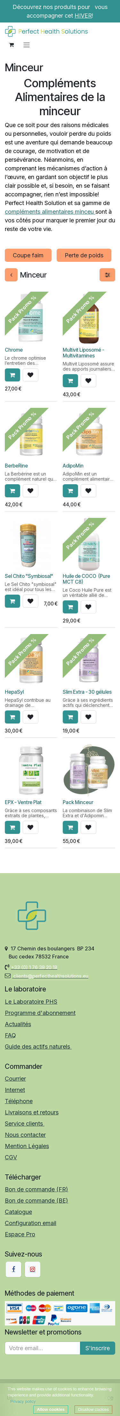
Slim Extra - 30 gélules (87, 692)
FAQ (10, 1035)
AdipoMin (73, 466)
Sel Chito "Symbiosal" (29, 576)
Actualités (18, 1024)
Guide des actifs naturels (38, 1046)
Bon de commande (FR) (36, 1189)
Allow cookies (51, 1409)
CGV (11, 1157)
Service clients (24, 1123)
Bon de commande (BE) (36, 1200)
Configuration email (30, 1223)
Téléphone (19, 1101)
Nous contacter (25, 1134)
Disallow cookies (93, 1409)
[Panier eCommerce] (11, 44)
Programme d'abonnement (40, 1012)
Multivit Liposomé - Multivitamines (83, 352)
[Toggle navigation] (26, 44)
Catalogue (18, 1211)
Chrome (14, 350)
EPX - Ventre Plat (23, 802)
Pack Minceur (78, 802)
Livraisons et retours (32, 1112)
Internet (15, 1089)
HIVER (83, 15)
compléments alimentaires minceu (50, 211)
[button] (12, 374)
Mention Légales (27, 1146)
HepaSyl (14, 692)
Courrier (15, 1078)
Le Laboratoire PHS (31, 1001)
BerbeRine (16, 466)
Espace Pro (20, 1234)
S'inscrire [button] (97, 1348)
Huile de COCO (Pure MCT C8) (86, 579)
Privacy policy (23, 1401)
